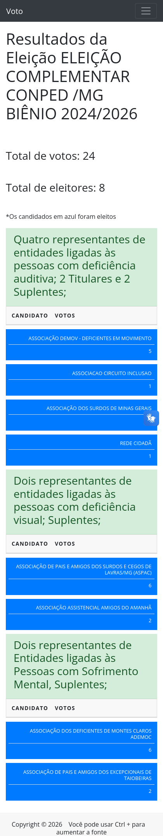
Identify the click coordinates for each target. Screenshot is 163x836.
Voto (14, 11)
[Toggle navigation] (146, 11)
